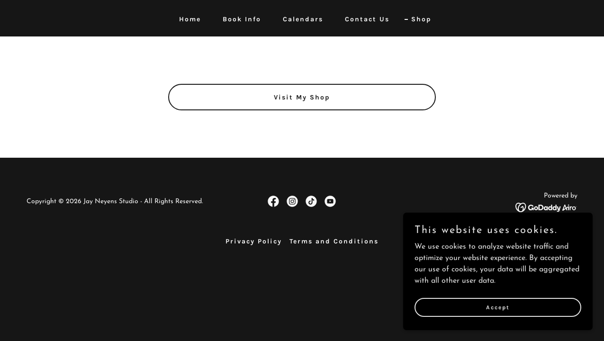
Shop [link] (421, 19)
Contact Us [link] (367, 19)
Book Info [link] (242, 19)
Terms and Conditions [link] (334, 241)
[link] (273, 201)
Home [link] (190, 19)
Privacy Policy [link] (253, 241)
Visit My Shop (302, 97)
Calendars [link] (303, 19)
